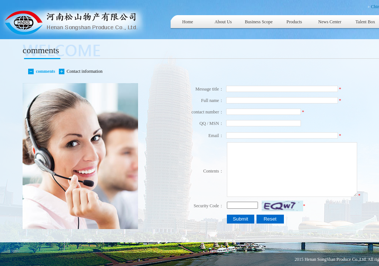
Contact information (83, 71)
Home (187, 21)
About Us (223, 21)
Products (294, 21)
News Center (329, 21)
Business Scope (259, 21)
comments (44, 71)
